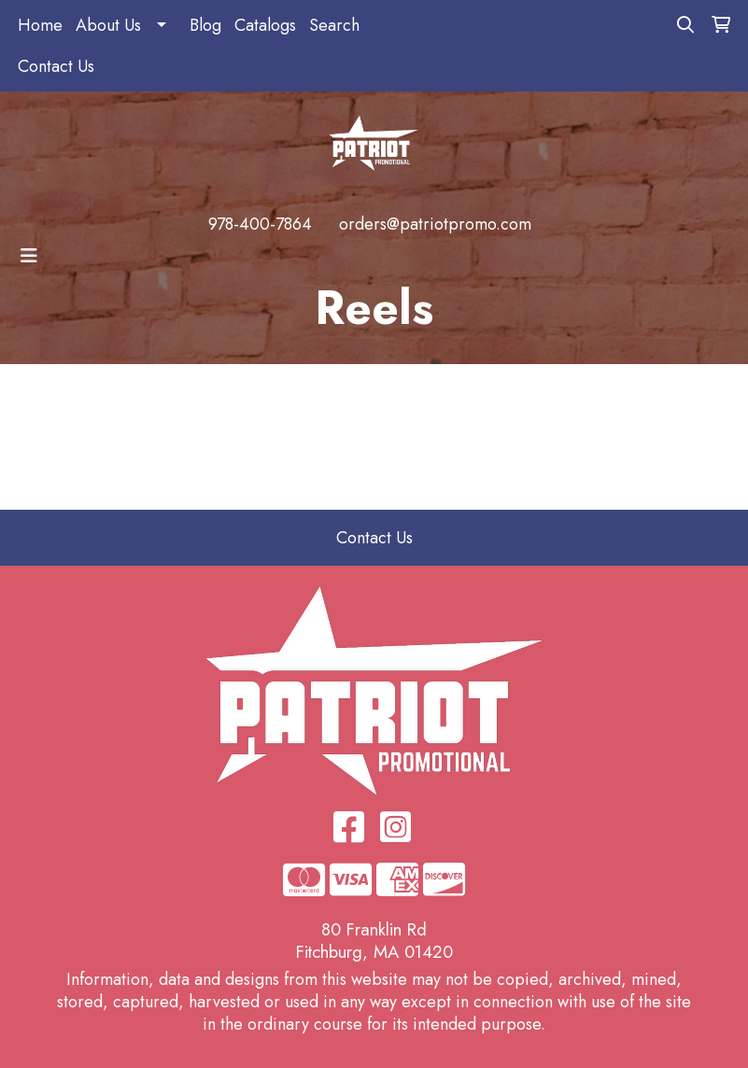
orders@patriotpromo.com (435, 224)
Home (40, 25)
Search (334, 25)
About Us (108, 25)
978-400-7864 (260, 224)
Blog (205, 25)
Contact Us (56, 66)
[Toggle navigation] (29, 256)
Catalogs (265, 25)
